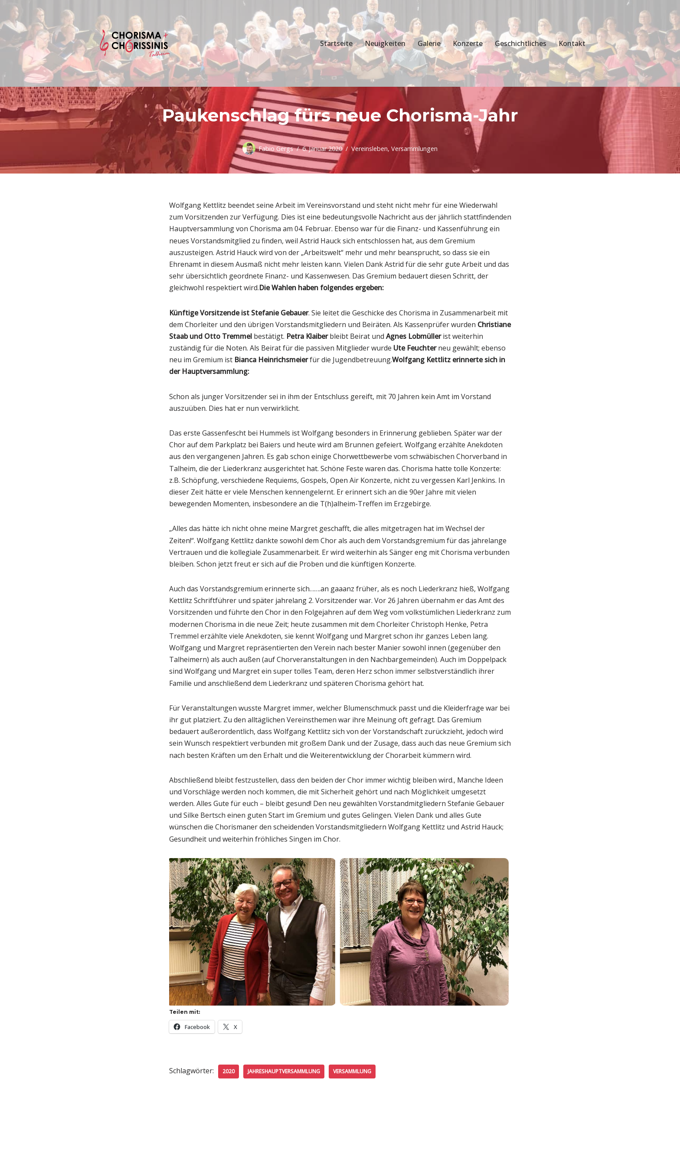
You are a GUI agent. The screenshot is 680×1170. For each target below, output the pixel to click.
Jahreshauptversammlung (284, 1071)
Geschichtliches (520, 43)
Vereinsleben (369, 148)
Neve (101, 1158)
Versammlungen (414, 148)
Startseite (336, 43)
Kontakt (572, 43)
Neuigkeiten (385, 43)
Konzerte (468, 43)
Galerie (429, 43)
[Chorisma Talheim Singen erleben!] (136, 43)
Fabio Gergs (275, 148)
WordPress (188, 1158)
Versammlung (352, 1071)
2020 (228, 1071)
